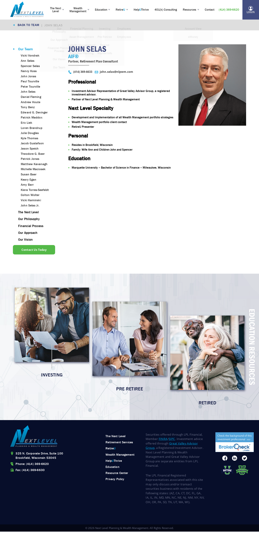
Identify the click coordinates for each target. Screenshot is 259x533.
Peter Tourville (30, 87)
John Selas (28, 92)
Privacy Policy (115, 480)
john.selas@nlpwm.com (114, 73)
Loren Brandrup (31, 129)
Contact (210, 10)
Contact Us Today (34, 250)
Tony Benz (28, 108)
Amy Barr (27, 185)
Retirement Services (119, 443)
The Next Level (55, 10)
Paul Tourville (30, 82)
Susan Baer (28, 175)
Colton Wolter (30, 196)
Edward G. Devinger (34, 113)
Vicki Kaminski (31, 201)
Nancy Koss (29, 72)
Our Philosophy (29, 220)
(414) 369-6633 (80, 73)
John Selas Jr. (30, 206)
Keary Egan (28, 180)
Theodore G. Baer (33, 154)
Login (250, 10)
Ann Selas (27, 61)
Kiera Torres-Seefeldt (35, 191)
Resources (190, 10)
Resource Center (117, 474)
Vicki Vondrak (30, 56)
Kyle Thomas (29, 139)
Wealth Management (78, 10)
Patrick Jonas (30, 160)
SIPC (172, 440)
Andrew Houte (30, 103)
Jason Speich (30, 149)
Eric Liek (26, 123)
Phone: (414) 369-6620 (32, 465)
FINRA (163, 440)
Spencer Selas (30, 67)
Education (102, 10)
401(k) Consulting (167, 10)
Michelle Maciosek (33, 170)
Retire (121, 10)
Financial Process (31, 226)
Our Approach (28, 233)
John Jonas (28, 77)
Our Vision (26, 240)
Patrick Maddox (31, 118)
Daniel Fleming (31, 97)
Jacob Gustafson (32, 144)
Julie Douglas (30, 134)
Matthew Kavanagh (34, 165)
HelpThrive (142, 10)
